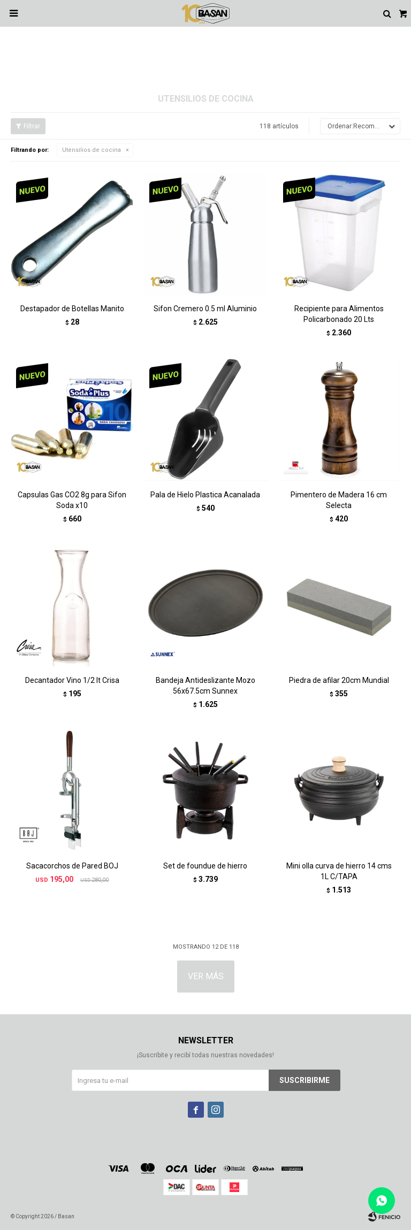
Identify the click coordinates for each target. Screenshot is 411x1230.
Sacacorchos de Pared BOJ (72, 866)
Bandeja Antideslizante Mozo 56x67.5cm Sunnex (205, 685)
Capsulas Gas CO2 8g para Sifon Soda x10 (72, 500)
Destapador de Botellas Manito (72, 308)
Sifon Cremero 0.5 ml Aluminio (205, 308)
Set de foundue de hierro (205, 866)
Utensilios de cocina (91, 150)
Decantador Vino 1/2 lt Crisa (72, 680)
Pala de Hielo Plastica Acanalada (205, 494)
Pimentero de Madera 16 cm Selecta (339, 500)
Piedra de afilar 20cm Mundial (339, 680)
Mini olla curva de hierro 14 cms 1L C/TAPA (339, 871)
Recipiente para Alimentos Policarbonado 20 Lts (339, 314)
